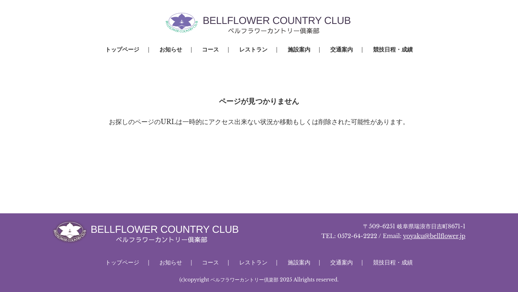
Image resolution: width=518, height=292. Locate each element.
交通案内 (341, 49)
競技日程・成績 (393, 49)
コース (210, 49)
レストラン (253, 49)
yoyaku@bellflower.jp (434, 236)
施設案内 (299, 49)
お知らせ (170, 49)
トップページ (122, 49)
